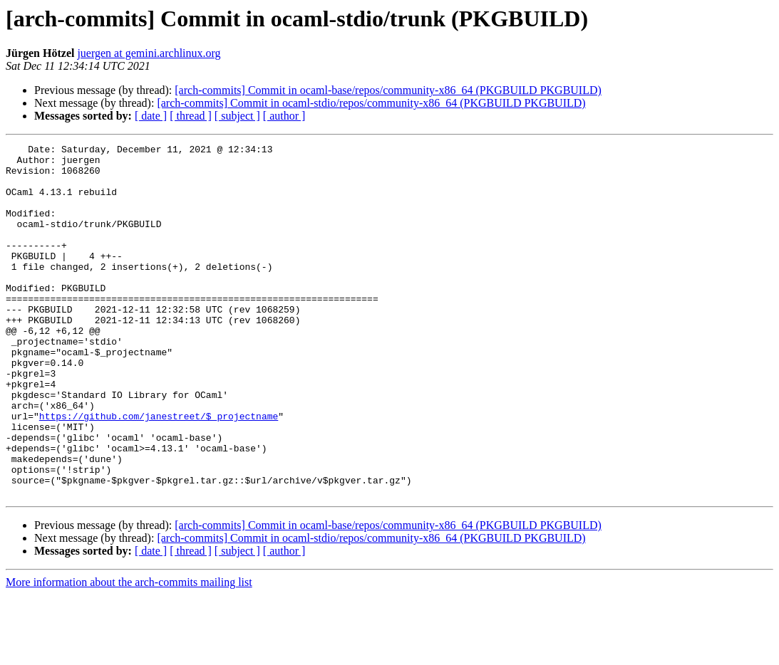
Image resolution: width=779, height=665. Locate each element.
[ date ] (151, 116)
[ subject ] (237, 116)
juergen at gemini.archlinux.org (148, 53)
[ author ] (284, 116)
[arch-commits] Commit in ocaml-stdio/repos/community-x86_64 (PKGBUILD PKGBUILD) (371, 103)
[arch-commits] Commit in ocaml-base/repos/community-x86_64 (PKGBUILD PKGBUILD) (388, 90)
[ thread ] (191, 116)
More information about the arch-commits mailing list (129, 652)
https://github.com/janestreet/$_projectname (158, 471)
